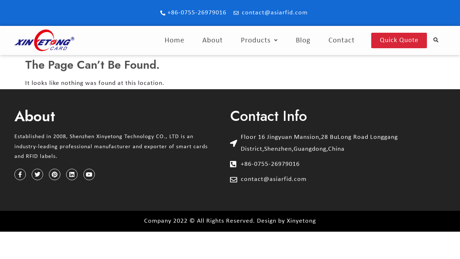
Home (174, 40)
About (212, 40)
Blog (303, 40)
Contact (341, 40)
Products (259, 40)
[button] (436, 40)
